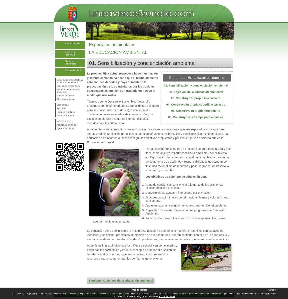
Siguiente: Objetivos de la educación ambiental (121, 280)
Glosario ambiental (66, 99)
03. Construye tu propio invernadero (196, 98)
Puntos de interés (73, 70)
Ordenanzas (63, 105)
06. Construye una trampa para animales (196, 117)
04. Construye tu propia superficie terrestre (195, 104)
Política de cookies (167, 296)
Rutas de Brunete (65, 115)
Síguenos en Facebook (57, 136)
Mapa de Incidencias (70, 62)
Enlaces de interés (66, 95)
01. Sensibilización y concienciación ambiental (196, 85)
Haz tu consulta (72, 43)
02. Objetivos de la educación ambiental (196, 92)
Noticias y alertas (65, 121)
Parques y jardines (66, 112)
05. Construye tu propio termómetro (195, 110)
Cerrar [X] (272, 290)
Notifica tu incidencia (70, 53)
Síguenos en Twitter (64, 136)
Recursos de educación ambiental (68, 90)
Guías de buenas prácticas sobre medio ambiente (70, 81)
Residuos (61, 108)
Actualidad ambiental (67, 125)
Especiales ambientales (68, 86)
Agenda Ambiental (65, 128)
